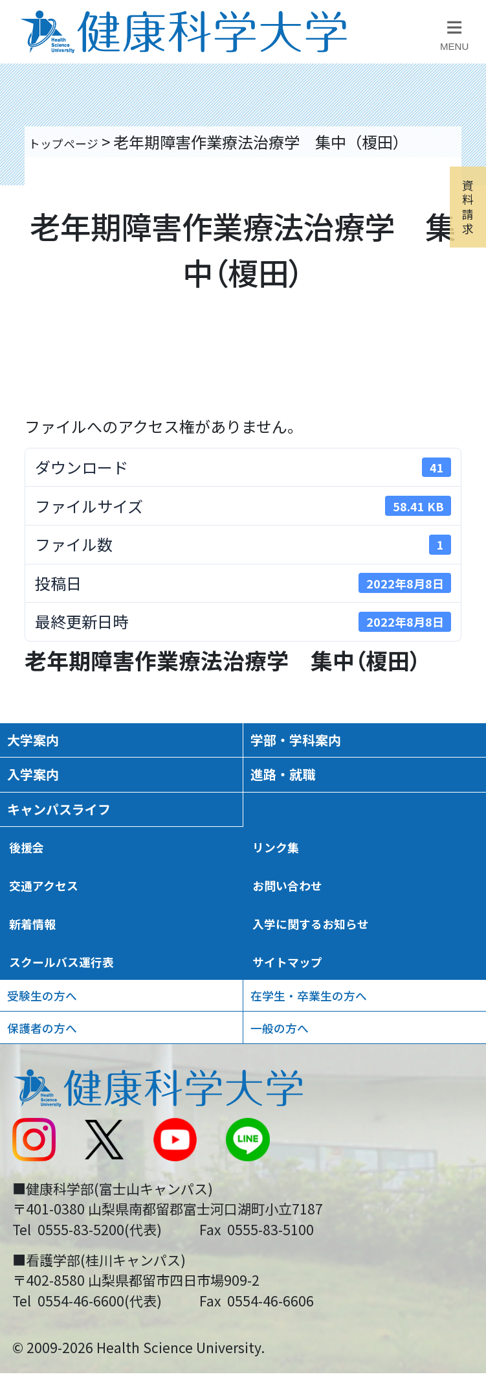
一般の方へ (292, 1098)
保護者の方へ (56, 1098)
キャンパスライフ (79, 838)
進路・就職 (296, 792)
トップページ (75, 141)
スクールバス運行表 (79, 1012)
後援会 (33, 883)
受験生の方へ (56, 1054)
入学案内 (45, 792)
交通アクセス (56, 926)
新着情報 (41, 969)
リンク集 (284, 883)
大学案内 (45, 745)
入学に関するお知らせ (330, 969)
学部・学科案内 (314, 745)
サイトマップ (299, 1012)
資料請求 (461, 254)
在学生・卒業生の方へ (330, 1054)
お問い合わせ (299, 926)
